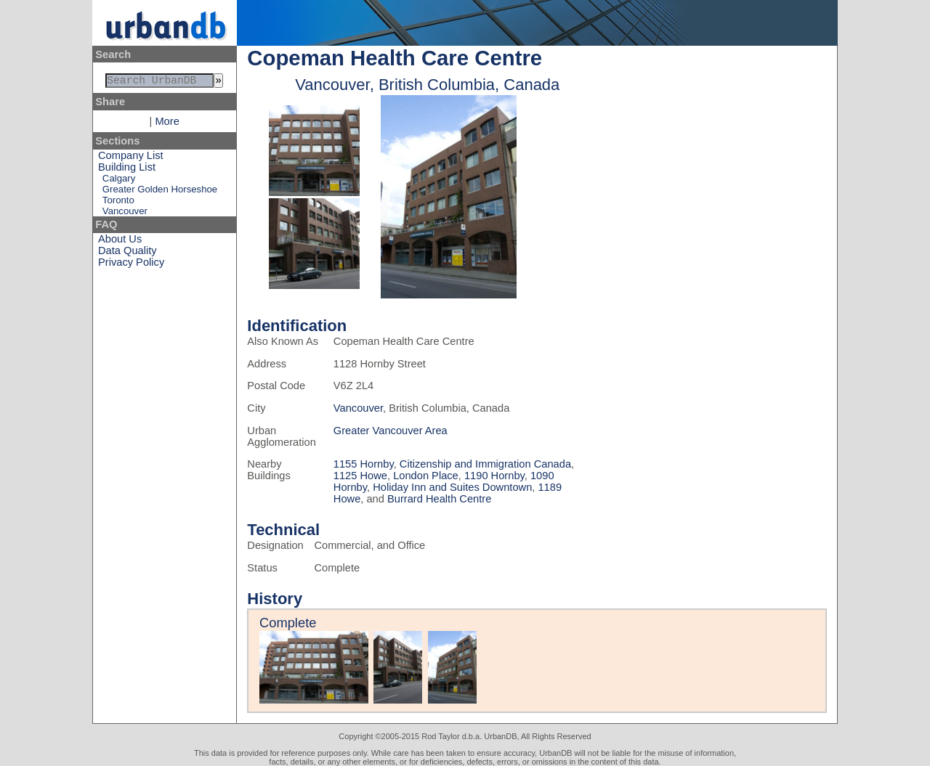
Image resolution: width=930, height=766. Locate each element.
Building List (126, 170)
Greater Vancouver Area (390, 430)
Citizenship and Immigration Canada (485, 464)
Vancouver (124, 213)
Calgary (118, 181)
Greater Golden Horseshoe (159, 192)
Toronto (118, 202)
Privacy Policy (131, 265)
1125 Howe (360, 475)
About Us (120, 242)
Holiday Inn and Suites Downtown (452, 487)
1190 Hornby (494, 475)
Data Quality (127, 253)
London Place (425, 475)
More (167, 124)
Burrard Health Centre (439, 499)
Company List (130, 158)
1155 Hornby (363, 464)
